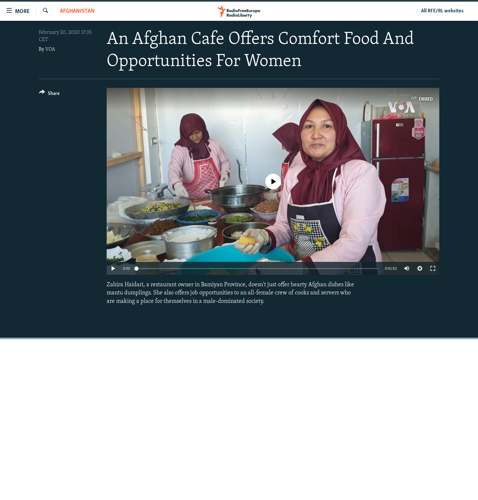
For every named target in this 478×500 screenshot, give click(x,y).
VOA (50, 49)
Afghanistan (77, 11)
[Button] (49, 94)
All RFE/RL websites (442, 11)
